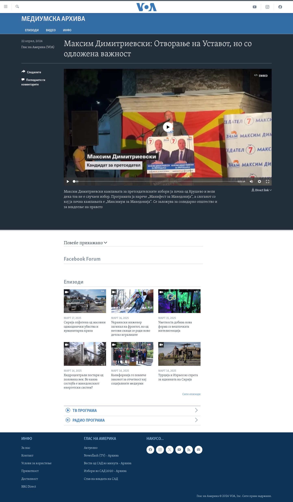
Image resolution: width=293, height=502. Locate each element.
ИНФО (67, 30)
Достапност (29, 478)
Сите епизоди (191, 394)
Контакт (27, 455)
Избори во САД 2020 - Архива (105, 471)
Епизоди (32, 30)
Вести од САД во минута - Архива (107, 463)
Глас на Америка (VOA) (37, 47)
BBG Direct (28, 486)
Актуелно (91, 448)
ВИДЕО (51, 30)
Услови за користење (36, 463)
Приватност (30, 471)
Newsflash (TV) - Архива (101, 455)
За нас (25, 448)
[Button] (31, 73)
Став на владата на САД (101, 478)
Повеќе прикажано (85, 242)
